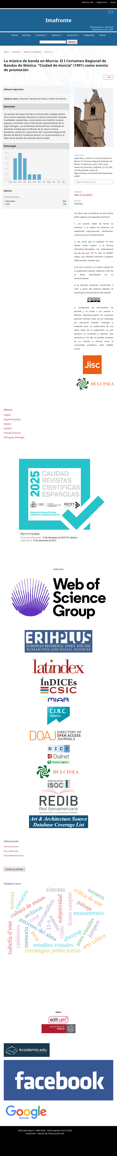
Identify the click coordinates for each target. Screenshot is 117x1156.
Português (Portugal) (14, 437)
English (7, 414)
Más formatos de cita (85, 182)
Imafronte (59, 20)
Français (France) (12, 432)
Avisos (102, 35)
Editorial (56, 35)
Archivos (26, 35)
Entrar (113, 2)
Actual (14, 35)
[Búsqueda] (53, 42)
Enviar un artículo (14, 869)
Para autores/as (11, 851)
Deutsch (8, 428)
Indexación (89, 35)
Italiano (7, 423)
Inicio (6, 51)
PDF (109, 77)
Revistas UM (87, 2)
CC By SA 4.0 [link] (81, 253)
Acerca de (72, 35)
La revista (40, 35)
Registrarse (102, 2)
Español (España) (12, 419)
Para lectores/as (11, 846)
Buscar (72, 42)
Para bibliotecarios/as (14, 855)
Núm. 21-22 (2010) (32, 51)
